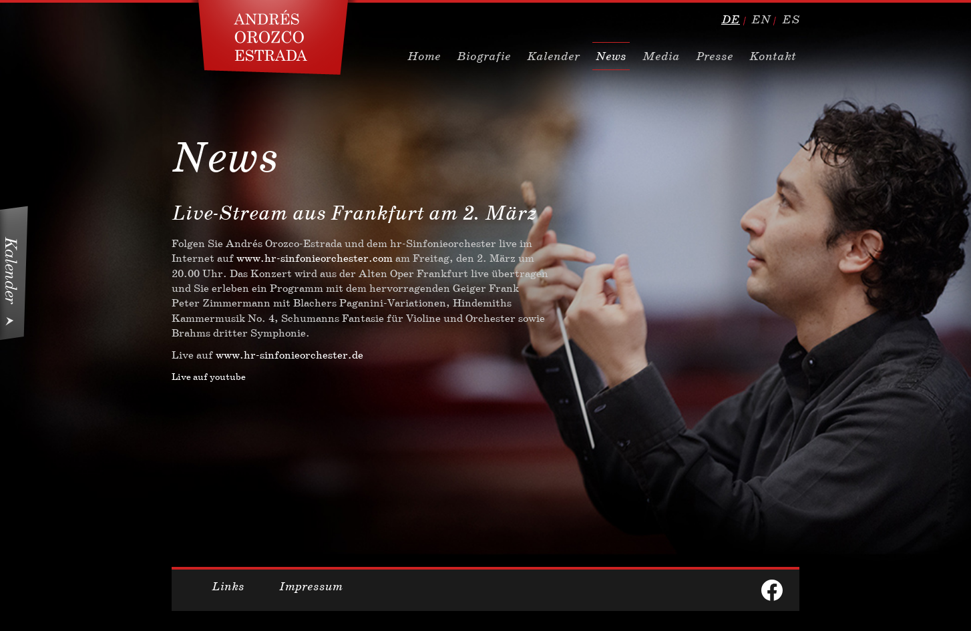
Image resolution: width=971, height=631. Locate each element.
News (611, 56)
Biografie (484, 56)
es (790, 19)
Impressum (311, 586)
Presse (714, 56)
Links (228, 586)
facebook (772, 590)
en (761, 19)
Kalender (553, 56)
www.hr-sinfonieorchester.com (314, 258)
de (730, 19)
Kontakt (772, 56)
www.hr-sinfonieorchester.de (289, 355)
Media (661, 56)
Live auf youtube (209, 377)
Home (424, 56)
